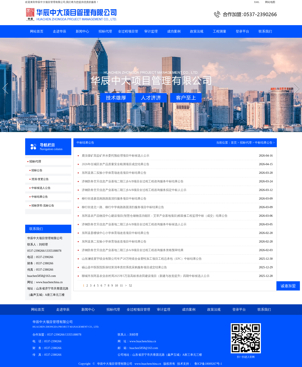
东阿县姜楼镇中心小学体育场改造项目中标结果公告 (115, 233)
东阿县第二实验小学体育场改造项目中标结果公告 (114, 172)
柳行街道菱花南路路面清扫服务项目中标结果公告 (114, 198)
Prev (2, 81)
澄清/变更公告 (40, 179)
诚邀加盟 (288, 286)
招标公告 (36, 170)
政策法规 (196, 31)
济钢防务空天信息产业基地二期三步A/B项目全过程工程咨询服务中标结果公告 (133, 181)
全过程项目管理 (138, 309)
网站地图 (270, 2)
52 (130, 285)
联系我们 (265, 31)
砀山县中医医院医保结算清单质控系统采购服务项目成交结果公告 (124, 267)
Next (294, 81)
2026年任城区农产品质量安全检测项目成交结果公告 (115, 164)
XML (257, 2)
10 (116, 285)
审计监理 (151, 31)
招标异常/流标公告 (42, 205)
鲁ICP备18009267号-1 (208, 363)
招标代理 (105, 31)
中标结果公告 (39, 196)
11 (121, 285)
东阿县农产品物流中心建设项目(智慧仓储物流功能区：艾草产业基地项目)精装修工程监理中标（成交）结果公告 (155, 215)
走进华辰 (59, 31)
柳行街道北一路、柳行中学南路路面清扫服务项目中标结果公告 (123, 207)
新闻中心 (82, 31)
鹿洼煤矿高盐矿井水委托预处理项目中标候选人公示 (115, 155)
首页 (234, 142)
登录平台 (242, 31)
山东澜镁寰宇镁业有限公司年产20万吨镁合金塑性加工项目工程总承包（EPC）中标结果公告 (142, 258)
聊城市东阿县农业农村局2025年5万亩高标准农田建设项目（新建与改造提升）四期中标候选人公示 (146, 276)
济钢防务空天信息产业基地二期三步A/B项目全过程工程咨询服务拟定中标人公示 (134, 190)
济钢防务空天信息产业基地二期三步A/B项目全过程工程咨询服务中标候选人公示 (134, 224)
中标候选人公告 (41, 187)
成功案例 (174, 31)
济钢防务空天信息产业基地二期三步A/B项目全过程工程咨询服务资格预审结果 (133, 250)
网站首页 (36, 31)
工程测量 (219, 31)
